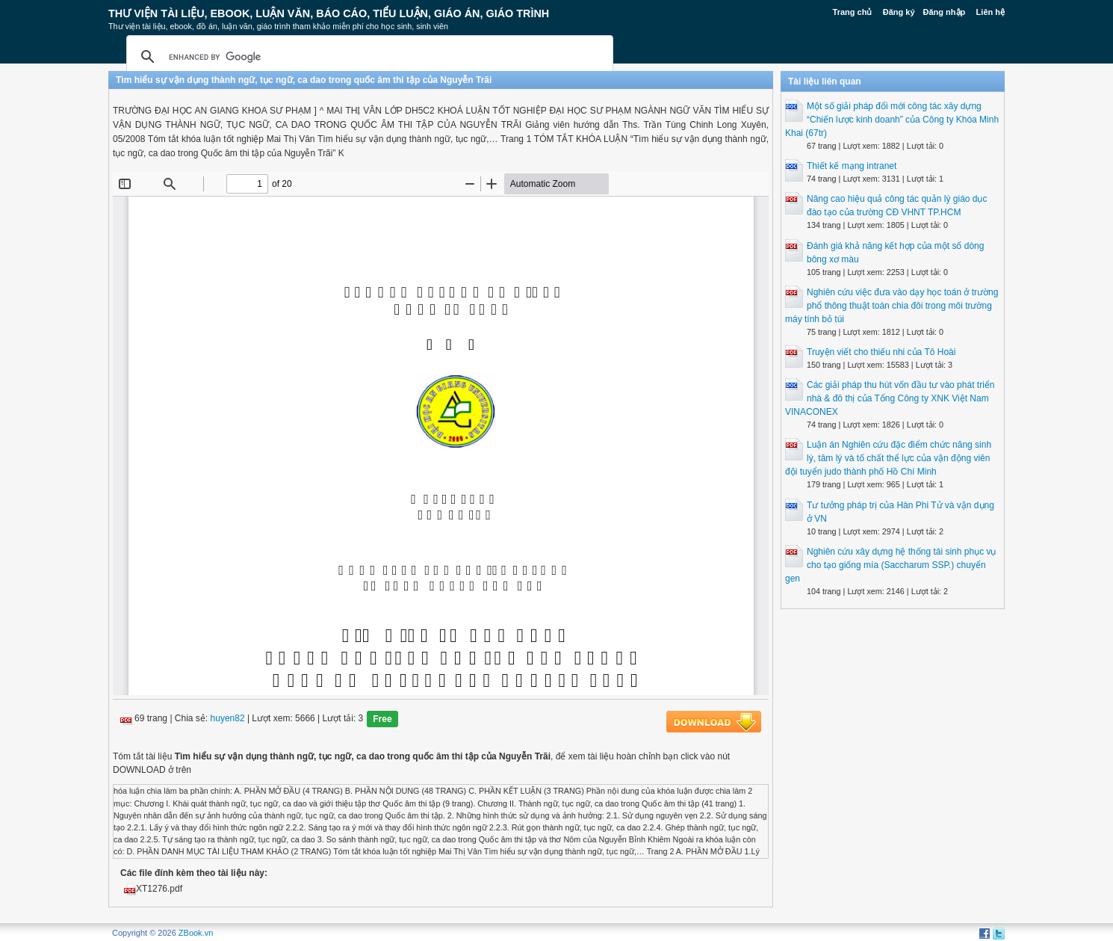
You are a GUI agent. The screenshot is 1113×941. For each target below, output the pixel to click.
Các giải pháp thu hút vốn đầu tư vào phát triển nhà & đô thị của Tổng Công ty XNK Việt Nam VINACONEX (889, 398)
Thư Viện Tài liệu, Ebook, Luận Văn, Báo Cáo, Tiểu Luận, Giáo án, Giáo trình (328, 13)
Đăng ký (899, 11)
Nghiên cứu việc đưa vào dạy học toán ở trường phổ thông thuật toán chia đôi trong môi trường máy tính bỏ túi (891, 305)
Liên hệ (990, 11)
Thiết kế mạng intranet (851, 166)
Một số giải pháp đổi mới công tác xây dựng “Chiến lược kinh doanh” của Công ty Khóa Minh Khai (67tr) (892, 119)
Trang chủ (852, 11)
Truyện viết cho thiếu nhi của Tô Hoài (881, 352)
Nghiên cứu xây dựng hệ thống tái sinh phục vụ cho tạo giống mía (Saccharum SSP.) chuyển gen (890, 565)
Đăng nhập (944, 11)
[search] (367, 57)
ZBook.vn (196, 932)
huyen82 (228, 719)
